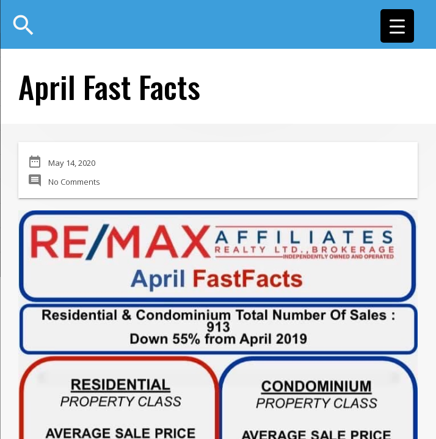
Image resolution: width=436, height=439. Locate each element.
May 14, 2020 (71, 162)
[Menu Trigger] (397, 26)
